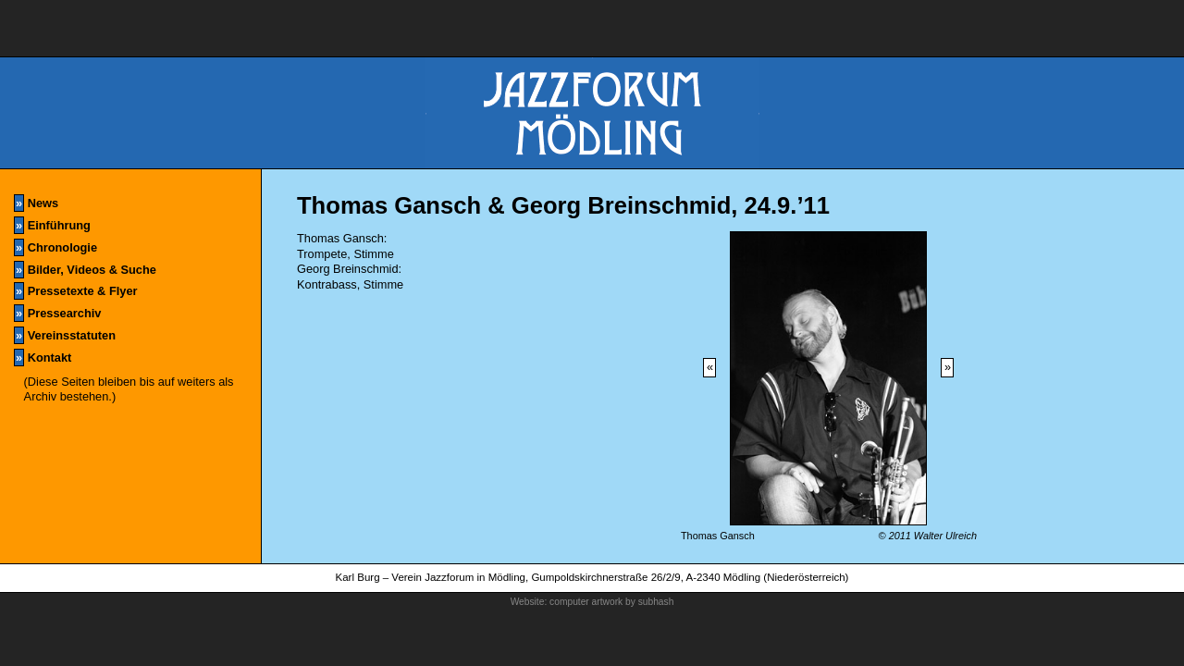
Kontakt (42, 357)
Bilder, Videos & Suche (85, 269)
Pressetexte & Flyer (75, 291)
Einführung (52, 225)
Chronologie (55, 247)
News (36, 203)
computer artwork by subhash (611, 602)
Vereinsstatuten (65, 335)
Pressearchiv (57, 313)
